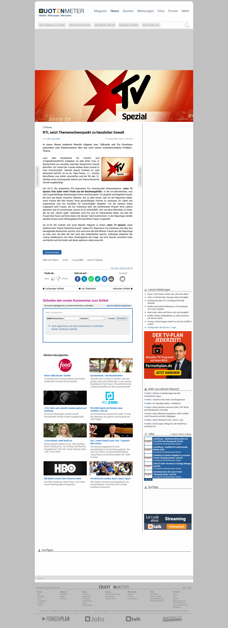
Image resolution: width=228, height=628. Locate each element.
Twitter (39, 605)
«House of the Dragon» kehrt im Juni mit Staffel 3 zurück (169, 322)
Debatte (130, 594)
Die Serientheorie (80, 25)
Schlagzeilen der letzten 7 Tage (161, 327)
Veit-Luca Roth (53, 138)
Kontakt (175, 599)
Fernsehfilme (133, 611)
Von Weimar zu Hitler (52, 25)
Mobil (39, 599)
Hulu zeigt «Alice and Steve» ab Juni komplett (168, 312)
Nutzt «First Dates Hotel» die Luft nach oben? (168, 294)
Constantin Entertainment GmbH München (166, 441)
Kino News (44, 611)
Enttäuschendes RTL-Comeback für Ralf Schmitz (165, 301)
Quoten (128, 11)
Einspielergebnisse (157, 599)
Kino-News (154, 594)
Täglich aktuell (110, 599)
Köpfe (84, 603)
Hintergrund (64, 594)
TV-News (85, 594)
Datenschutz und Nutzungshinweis (179, 602)
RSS (38, 594)
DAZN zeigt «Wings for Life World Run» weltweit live (165, 425)
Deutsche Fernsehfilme (171, 611)
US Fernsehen (85, 611)
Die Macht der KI (105, 25)
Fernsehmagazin (63, 611)
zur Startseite (87, 288)
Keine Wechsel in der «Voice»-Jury (163, 420)
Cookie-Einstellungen (180, 605)
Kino (161, 11)
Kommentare (52, 252)
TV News (94, 611)
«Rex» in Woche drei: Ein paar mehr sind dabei (167, 297)
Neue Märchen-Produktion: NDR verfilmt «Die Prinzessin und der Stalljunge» (166, 414)
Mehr (185, 11)
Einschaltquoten (104, 611)
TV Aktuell (52, 611)
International (87, 601)
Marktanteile (109, 596)
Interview (63, 599)
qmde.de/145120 (126, 268)
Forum (173, 11)
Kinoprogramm (156, 611)
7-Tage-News (42, 601)
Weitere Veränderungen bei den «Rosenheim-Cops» (162, 394)
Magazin (100, 11)
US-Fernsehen (87, 605)
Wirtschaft (86, 599)
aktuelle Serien (144, 611)
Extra (65, 260)
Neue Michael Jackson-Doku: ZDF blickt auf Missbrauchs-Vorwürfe (166, 408)
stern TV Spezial (94, 260)
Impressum (177, 607)
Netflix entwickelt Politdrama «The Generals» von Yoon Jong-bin (167, 307)
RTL (89, 173)
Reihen (62, 596)
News (115, 11)
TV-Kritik (131, 596)
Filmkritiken (75, 611)
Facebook (40, 603)
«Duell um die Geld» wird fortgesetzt (164, 399)
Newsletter (41, 596)
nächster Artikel (123, 288)
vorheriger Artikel (53, 288)
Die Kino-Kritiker (156, 596)
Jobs (175, 596)
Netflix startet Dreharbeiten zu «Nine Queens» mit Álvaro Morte (168, 317)
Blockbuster (123, 611)
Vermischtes (86, 596)
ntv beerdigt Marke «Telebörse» (162, 403)
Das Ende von (151, 25)
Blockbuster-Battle (156, 601)
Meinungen (145, 11)
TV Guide (114, 611)
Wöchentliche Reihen (112, 594)
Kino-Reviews (132, 599)
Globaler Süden (128, 25)
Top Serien (184, 611)
